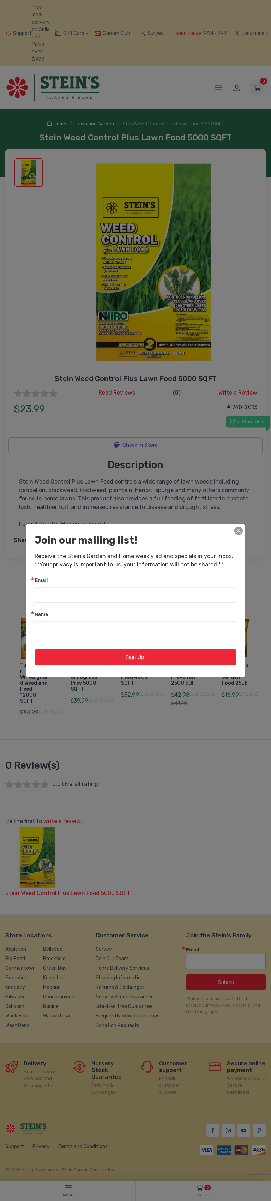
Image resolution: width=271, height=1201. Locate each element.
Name (41, 614)
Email (41, 579)
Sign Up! (135, 657)
